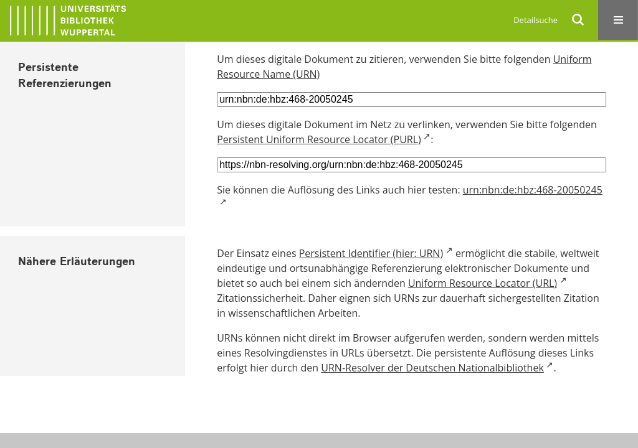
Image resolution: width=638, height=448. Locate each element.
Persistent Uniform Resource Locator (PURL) (319, 139)
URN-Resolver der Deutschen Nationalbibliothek (432, 368)
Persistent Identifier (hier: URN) (371, 253)
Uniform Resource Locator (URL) (482, 283)
